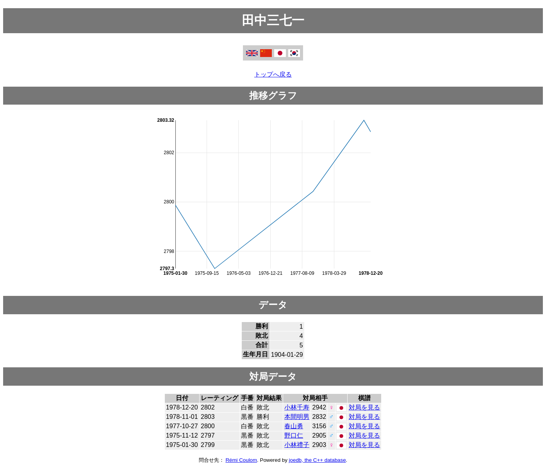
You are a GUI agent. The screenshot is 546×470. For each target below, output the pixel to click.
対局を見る (364, 407)
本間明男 (296, 416)
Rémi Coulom (241, 460)
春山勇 (293, 426)
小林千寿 (296, 407)
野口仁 (293, 435)
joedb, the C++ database (317, 460)
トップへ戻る (273, 74)
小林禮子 (296, 445)
